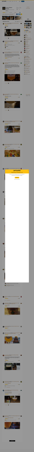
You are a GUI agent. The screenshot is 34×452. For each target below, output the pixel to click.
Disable (17, 177)
